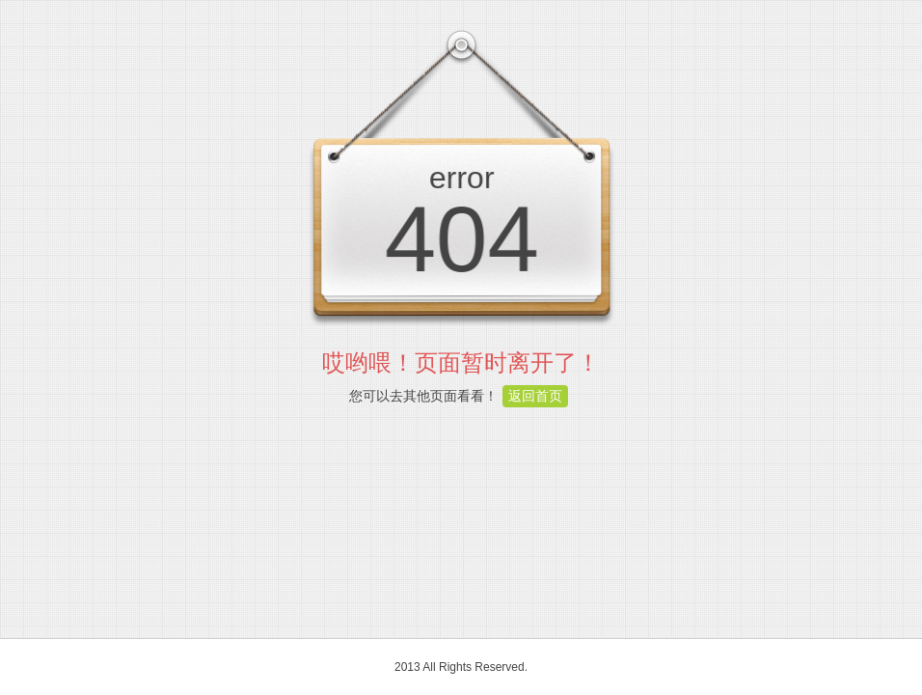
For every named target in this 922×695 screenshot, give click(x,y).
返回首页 (535, 395)
